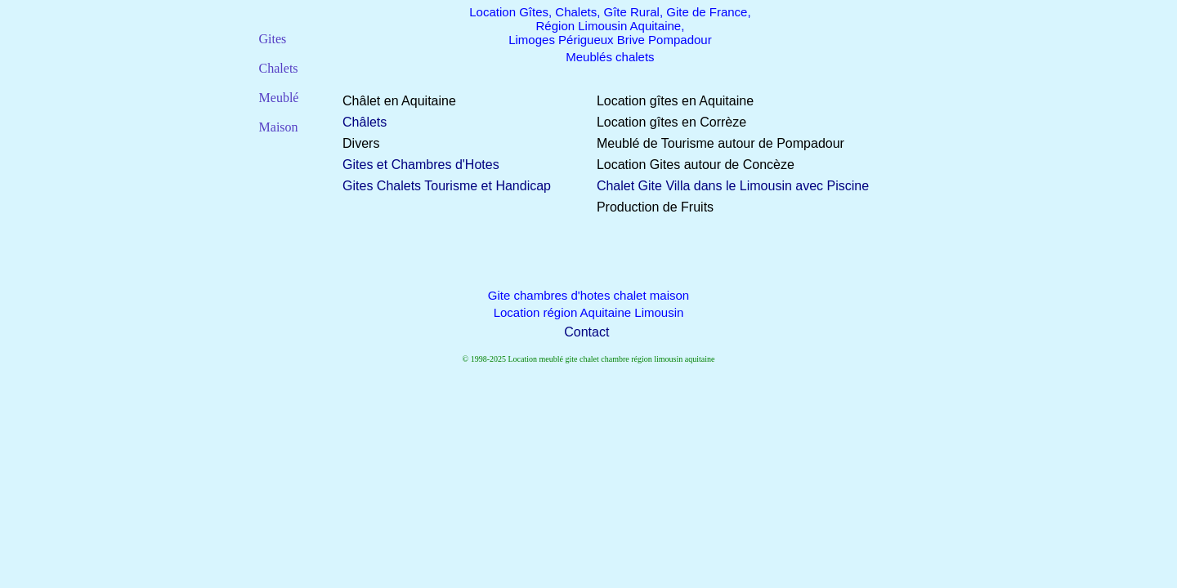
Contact (586, 332)
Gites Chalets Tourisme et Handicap (446, 186)
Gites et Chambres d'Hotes (420, 165)
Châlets (364, 122)
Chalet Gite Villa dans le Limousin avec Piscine (733, 186)
